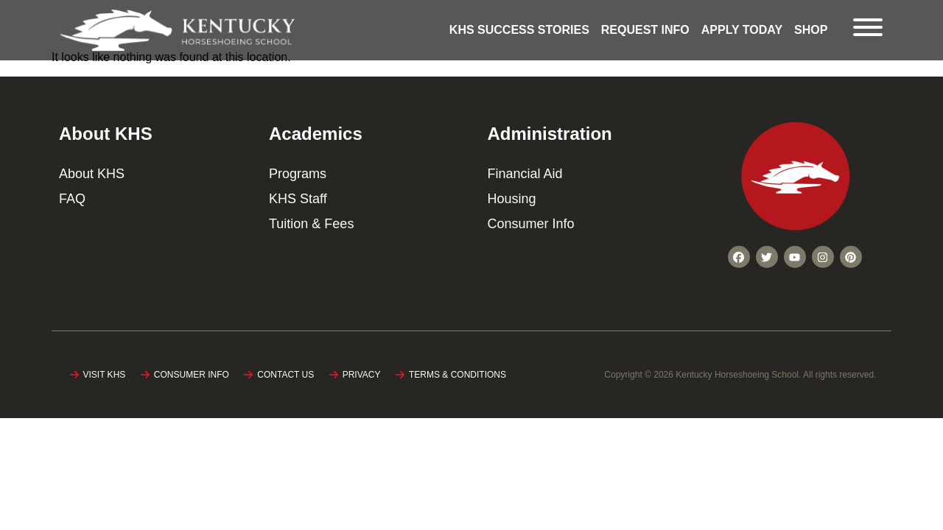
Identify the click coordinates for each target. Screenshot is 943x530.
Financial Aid (524, 173)
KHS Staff (298, 198)
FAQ (72, 198)
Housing (511, 198)
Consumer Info (530, 223)
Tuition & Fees (311, 223)
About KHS (92, 173)
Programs (297, 173)
